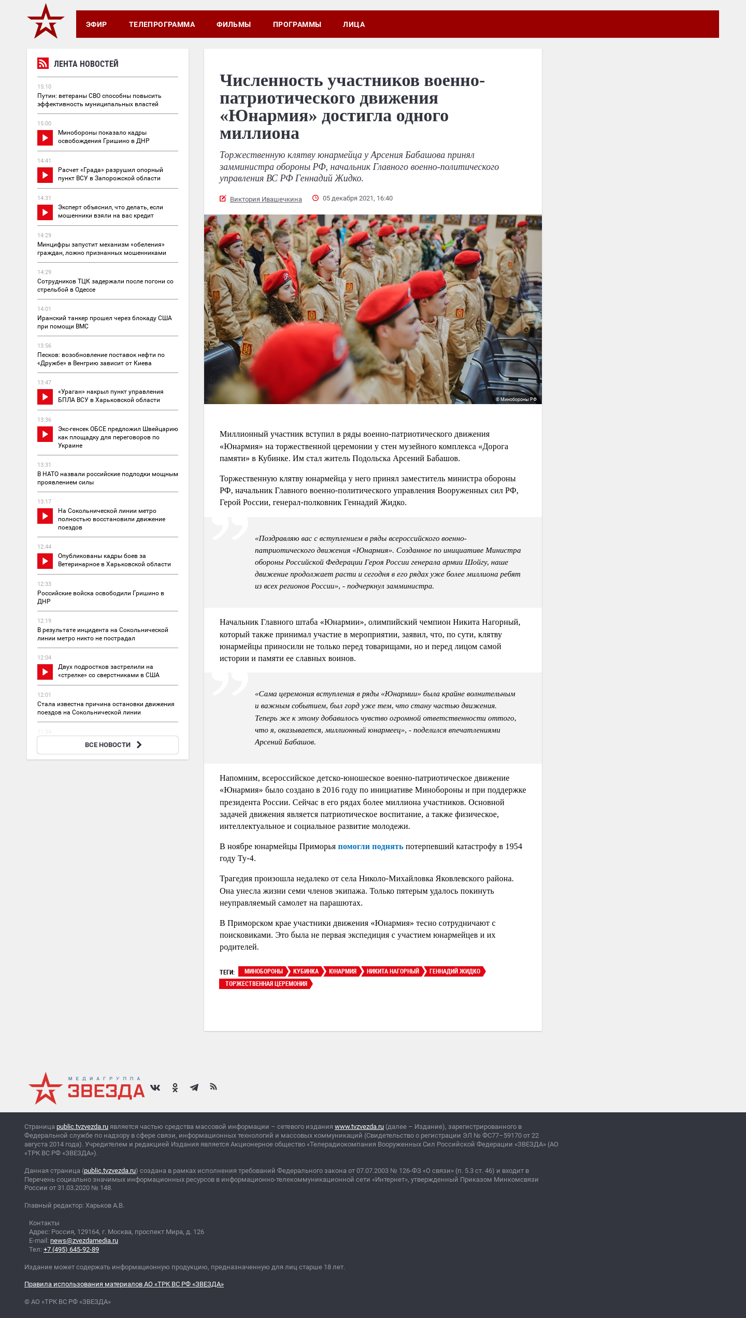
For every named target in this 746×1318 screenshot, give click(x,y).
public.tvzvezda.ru (82, 1126)
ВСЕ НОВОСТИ (115, 745)
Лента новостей (78, 65)
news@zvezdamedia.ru (84, 1240)
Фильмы (234, 24)
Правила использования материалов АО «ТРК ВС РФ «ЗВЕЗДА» (124, 1284)
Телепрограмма (162, 24)
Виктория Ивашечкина (266, 199)
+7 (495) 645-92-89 (71, 1249)
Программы (297, 24)
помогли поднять (371, 846)
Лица (354, 24)
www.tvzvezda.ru (359, 1126)
